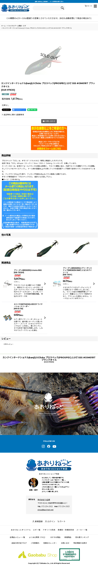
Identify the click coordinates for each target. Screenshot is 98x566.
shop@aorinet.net (45, 510)
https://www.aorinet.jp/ (49, 414)
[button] (95, 6)
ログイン (51, 521)
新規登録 (39, 521)
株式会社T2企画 (44, 500)
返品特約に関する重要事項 (13, 115)
